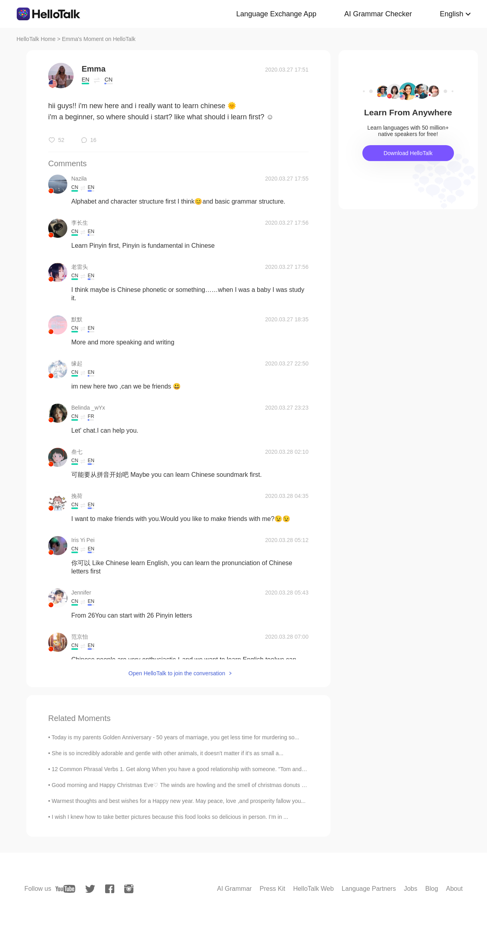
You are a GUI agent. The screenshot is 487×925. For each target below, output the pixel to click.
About (454, 888)
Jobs (410, 888)
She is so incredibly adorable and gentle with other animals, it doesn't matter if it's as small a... (168, 753)
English (451, 14)
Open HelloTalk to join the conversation (177, 673)
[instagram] (128, 888)
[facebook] (109, 888)
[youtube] (65, 889)
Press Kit (272, 888)
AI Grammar (234, 888)
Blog (431, 888)
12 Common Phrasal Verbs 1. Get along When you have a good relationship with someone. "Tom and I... (180, 769)
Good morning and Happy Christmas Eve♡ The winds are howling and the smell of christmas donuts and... (184, 785)
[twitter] (90, 889)
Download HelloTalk (407, 153)
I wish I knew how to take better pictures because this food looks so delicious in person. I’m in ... (170, 817)
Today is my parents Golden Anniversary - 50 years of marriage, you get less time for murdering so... (175, 737)
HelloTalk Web (313, 888)
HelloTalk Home (36, 39)
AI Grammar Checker (378, 14)
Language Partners (369, 888)
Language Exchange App (276, 14)
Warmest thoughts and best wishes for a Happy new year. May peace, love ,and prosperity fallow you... (179, 801)
